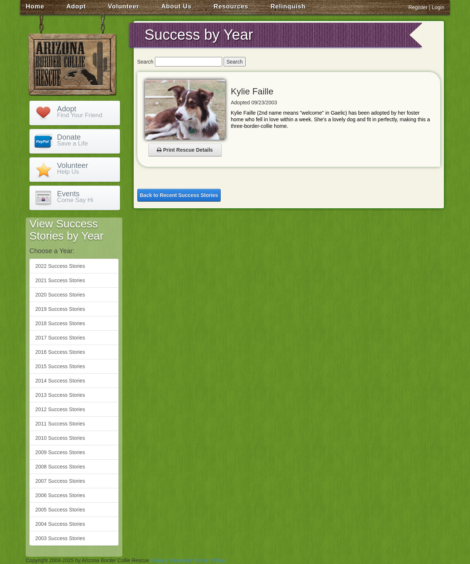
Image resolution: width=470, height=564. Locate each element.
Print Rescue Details (185, 150)
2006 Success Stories (60, 495)
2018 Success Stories (60, 323)
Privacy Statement (171, 560)
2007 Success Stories (60, 481)
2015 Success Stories (60, 366)
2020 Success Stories (60, 295)
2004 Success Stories (60, 524)
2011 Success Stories (60, 424)
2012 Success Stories (60, 409)
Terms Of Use (209, 560)
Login (438, 7)
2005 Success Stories (60, 510)
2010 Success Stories (60, 438)
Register (417, 7)
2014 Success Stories (60, 381)
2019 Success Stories (60, 309)
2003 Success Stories (60, 538)
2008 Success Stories (60, 467)
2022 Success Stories (60, 266)
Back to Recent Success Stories (179, 195)
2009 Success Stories (60, 452)
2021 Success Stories (60, 280)
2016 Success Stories (60, 352)
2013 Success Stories (60, 395)
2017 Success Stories (60, 338)
